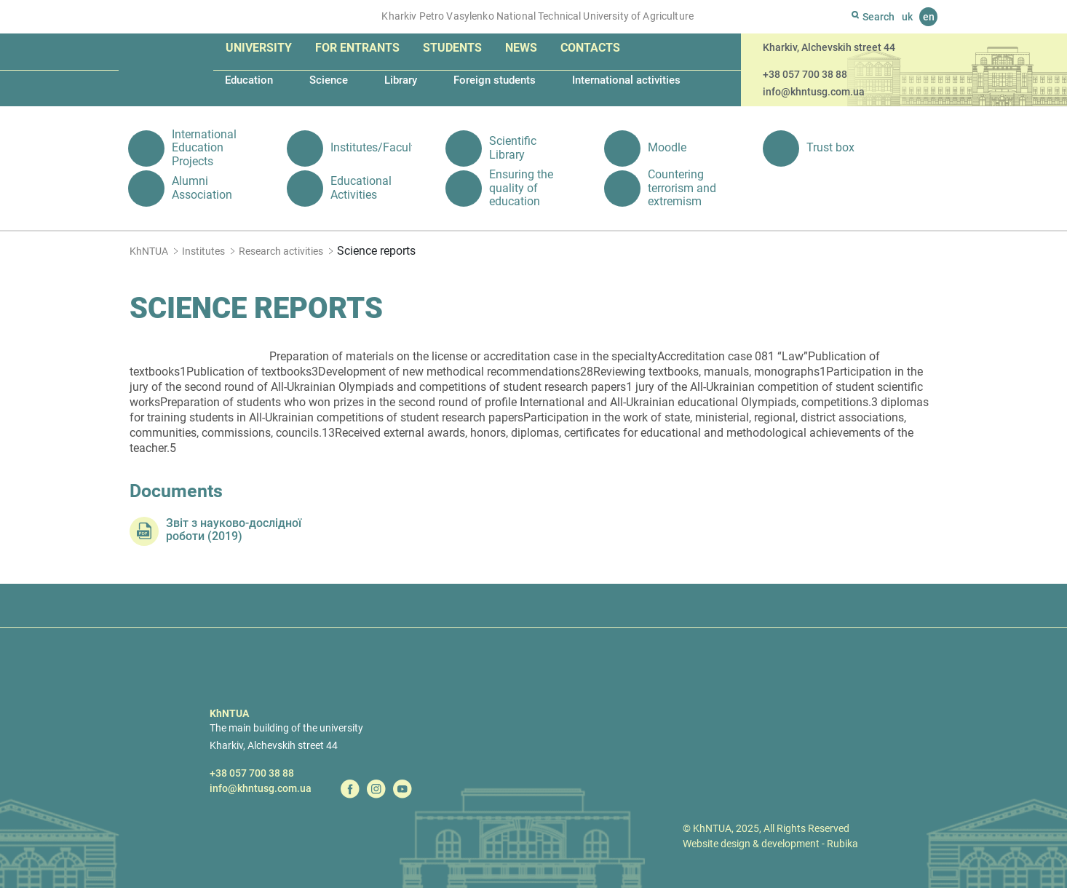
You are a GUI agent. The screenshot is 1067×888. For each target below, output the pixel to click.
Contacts (590, 48)
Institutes (203, 251)
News (521, 48)
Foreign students (494, 80)
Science (328, 80)
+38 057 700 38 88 (805, 74)
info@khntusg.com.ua (814, 92)
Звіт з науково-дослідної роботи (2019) (233, 530)
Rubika (842, 843)
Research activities (281, 251)
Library (400, 80)
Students (452, 48)
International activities (626, 80)
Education (249, 80)
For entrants (357, 48)
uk (907, 17)
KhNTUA (149, 251)
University (259, 48)
